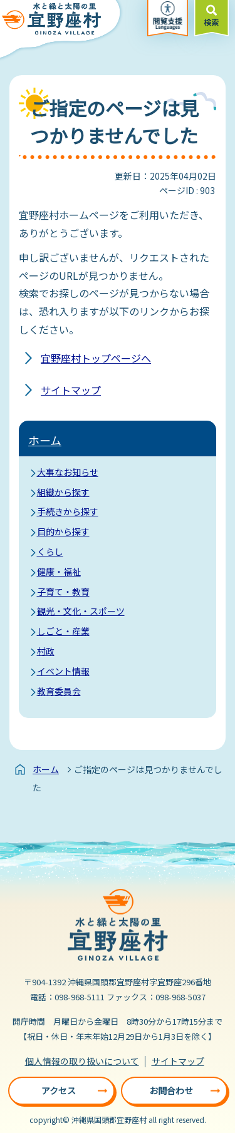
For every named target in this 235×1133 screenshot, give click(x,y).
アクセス (58, 1090)
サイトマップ (71, 389)
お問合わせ (171, 1090)
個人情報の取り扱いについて (82, 1061)
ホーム (44, 440)
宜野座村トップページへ (96, 358)
